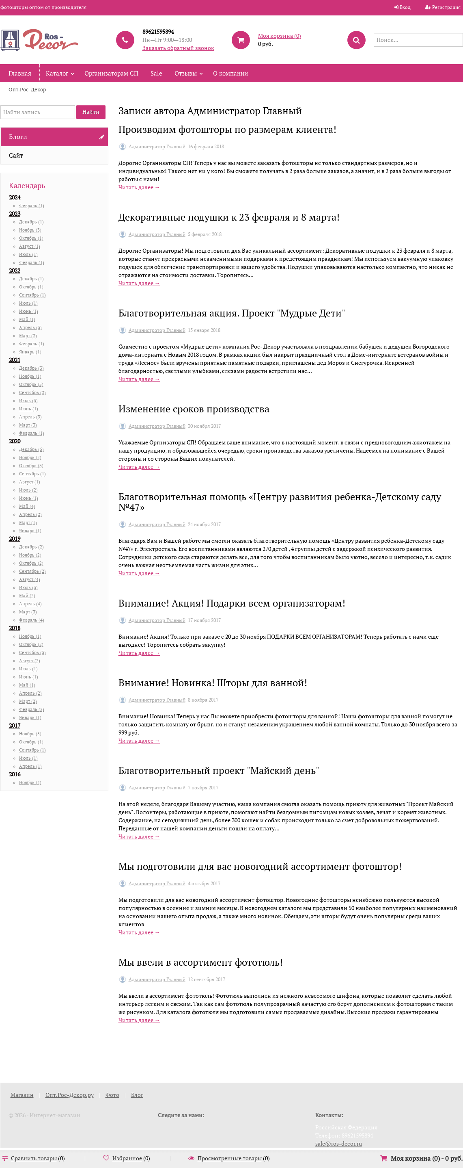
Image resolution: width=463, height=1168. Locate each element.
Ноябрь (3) (30, 230)
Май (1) (27, 319)
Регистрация (446, 7)
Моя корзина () (279, 35)
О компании (230, 73)
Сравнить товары (34, 1158)
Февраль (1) (31, 205)
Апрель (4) (30, 604)
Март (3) (28, 425)
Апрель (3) (30, 327)
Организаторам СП (111, 73)
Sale (156, 73)
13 (322, 1053)
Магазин (22, 1095)
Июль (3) (28, 400)
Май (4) (27, 506)
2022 (14, 270)
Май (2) (27, 595)
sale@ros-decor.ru (338, 1143)
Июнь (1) (28, 311)
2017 (14, 725)
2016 (14, 774)
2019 (14, 538)
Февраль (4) (31, 620)
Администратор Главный (157, 146)
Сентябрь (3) (32, 652)
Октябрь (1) (31, 238)
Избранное (127, 1158)
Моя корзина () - (427, 1158)
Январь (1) (30, 352)
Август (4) (29, 579)
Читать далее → (139, 187)
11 (285, 1053)
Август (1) (29, 246)
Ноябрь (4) (30, 782)
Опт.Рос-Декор (27, 89)
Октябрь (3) (31, 465)
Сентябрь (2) (32, 392)
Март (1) (28, 522)
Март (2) (28, 335)
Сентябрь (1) (32, 295)
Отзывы (185, 73)
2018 (14, 628)
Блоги (18, 136)
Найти (90, 111)
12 (304, 1053)
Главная (20, 73)
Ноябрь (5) (30, 734)
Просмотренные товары (230, 1158)
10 (266, 1053)
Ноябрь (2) (30, 457)
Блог (137, 1095)
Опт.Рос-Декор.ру (69, 1095)
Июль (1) (28, 254)
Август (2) (29, 660)
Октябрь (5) (31, 384)
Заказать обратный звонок (178, 48)
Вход (405, 7)
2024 (14, 197)
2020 (14, 441)
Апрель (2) (30, 514)
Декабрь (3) (31, 368)
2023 (14, 213)
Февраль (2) (31, 709)
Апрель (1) (30, 766)
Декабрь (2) (31, 547)
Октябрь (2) (31, 563)
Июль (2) (28, 490)
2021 (14, 360)
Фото (112, 1095)
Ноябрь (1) (30, 376)
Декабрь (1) (31, 222)
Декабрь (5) (31, 449)
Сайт (16, 155)
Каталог (57, 73)
